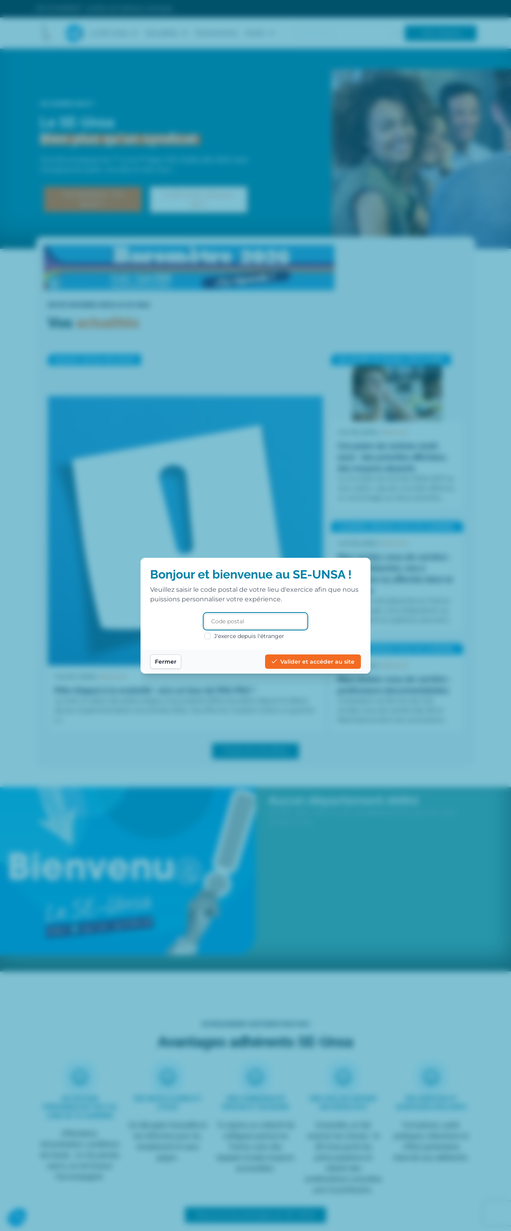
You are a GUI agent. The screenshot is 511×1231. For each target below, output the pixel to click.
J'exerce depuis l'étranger (244, 636)
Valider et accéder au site (313, 661)
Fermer (165, 661)
